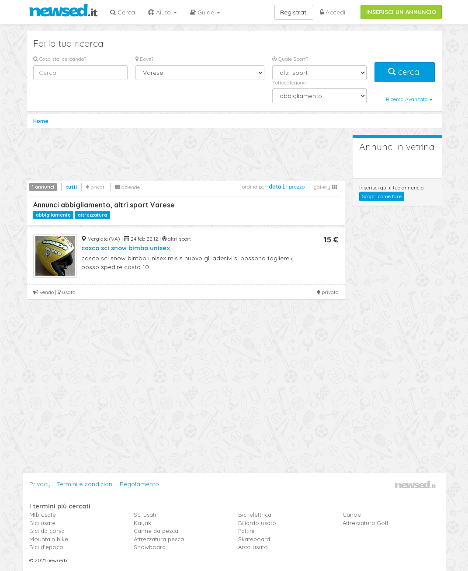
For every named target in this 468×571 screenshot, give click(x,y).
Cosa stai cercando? (59, 59)
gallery (325, 187)
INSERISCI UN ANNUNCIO (401, 11)
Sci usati (145, 514)
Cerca (122, 12)
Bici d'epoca (46, 546)
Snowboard (150, 546)
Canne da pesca (156, 530)
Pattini (246, 530)
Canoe (352, 514)
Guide (205, 12)
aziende (127, 187)
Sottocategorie (289, 82)
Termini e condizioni (85, 484)
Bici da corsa (47, 530)
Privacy (40, 484)
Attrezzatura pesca (159, 539)
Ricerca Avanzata (409, 99)
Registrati (294, 12)
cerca (404, 72)
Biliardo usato (257, 522)
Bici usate (42, 522)
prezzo (297, 186)
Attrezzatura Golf (365, 522)
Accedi (332, 12)
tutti (71, 187)
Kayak (142, 522)
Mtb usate (42, 514)
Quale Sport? (290, 59)
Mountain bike (48, 539)
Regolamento (139, 484)
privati (96, 187)
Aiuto (162, 12)
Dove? (144, 59)
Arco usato (253, 546)
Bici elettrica (254, 514)
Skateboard (254, 539)
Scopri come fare (382, 196)
